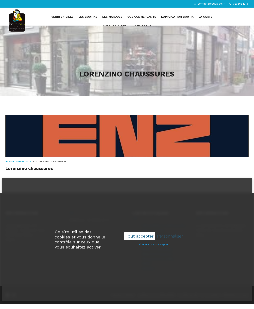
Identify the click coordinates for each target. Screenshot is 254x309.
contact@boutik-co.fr (211, 3)
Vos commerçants (141, 16)
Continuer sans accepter (153, 239)
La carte (205, 16)
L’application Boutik (177, 16)
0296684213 (240, 3)
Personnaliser (170, 231)
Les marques (112, 16)
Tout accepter (140, 231)
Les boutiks (87, 16)
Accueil (44, 17)
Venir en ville (62, 16)
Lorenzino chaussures (51, 161)
